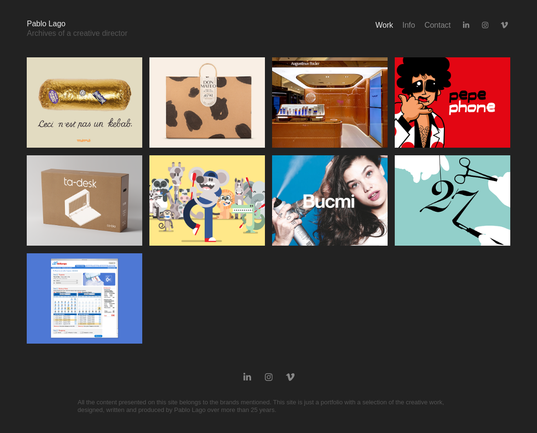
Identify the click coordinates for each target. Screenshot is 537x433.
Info (408, 25)
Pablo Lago (46, 24)
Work (384, 25)
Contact (437, 25)
